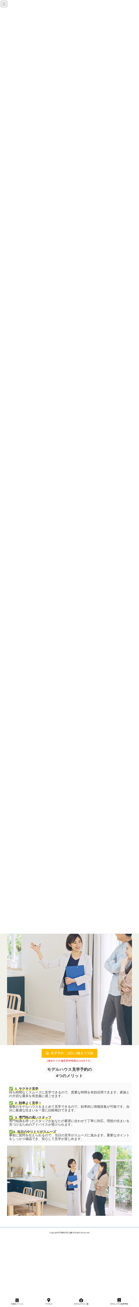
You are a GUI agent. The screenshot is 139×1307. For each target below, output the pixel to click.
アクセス (48, 1301)
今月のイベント (17, 1301)
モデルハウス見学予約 (119, 1301)
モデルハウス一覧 (81, 1301)
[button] (69, 1053)
